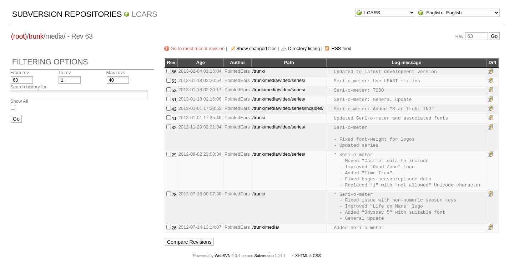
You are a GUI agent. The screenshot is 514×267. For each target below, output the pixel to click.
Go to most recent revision (198, 48)
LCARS (144, 14)
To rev (64, 72)
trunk (36, 36)
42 (173, 109)
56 (173, 71)
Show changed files (256, 48)
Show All (19, 101)
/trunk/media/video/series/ (278, 80)
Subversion (264, 255)
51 (173, 99)
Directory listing (304, 48)
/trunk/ (258, 71)
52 (173, 90)
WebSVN (222, 255)
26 (173, 227)
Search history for (28, 86)
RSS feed (342, 48)
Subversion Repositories (67, 14)
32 (173, 127)
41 (173, 118)
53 (173, 81)
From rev (19, 72)
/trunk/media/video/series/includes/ (287, 108)
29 (173, 154)
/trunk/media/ (265, 227)
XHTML (301, 255)
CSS (317, 255)
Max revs (115, 72)
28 (173, 194)
